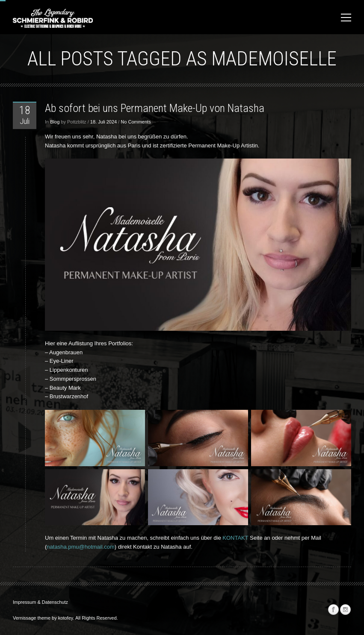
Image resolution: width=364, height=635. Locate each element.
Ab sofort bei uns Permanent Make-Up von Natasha (154, 108)
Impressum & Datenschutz (40, 602)
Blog (54, 121)
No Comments (136, 121)
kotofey (65, 617)
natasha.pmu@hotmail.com (80, 547)
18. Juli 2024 (103, 121)
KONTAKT (236, 538)
